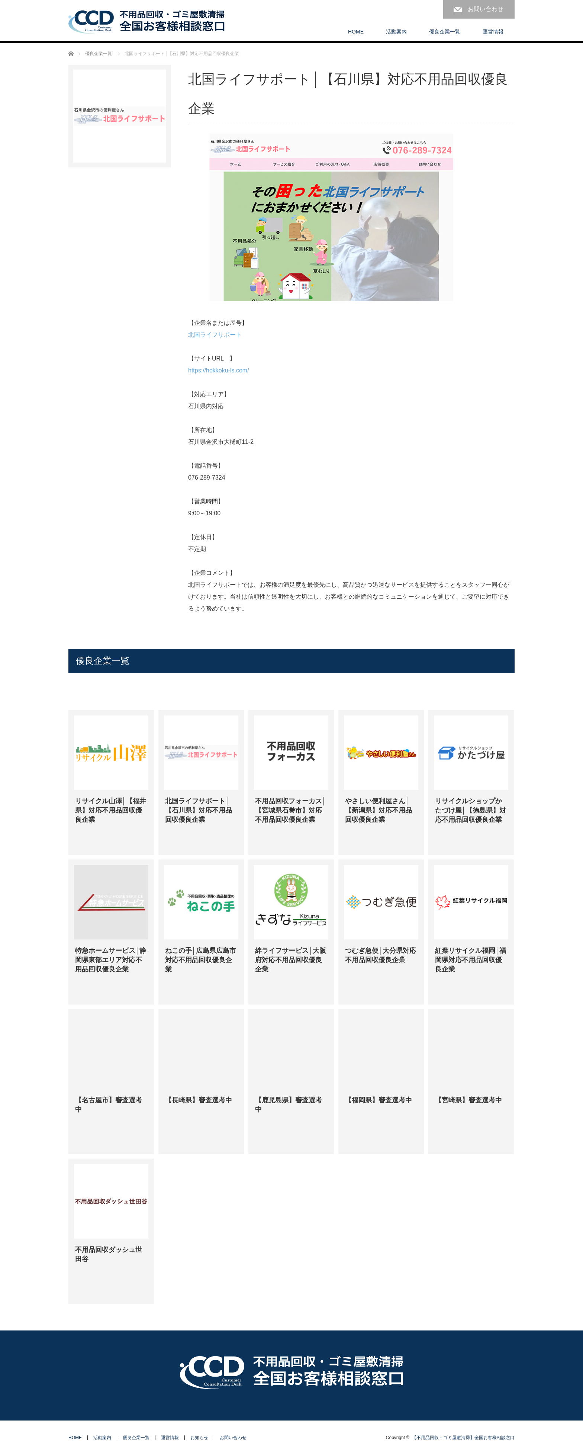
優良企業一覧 (444, 32)
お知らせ (199, 1437)
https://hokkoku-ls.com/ (218, 370)
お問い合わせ (485, 9)
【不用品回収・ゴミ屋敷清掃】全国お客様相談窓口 (463, 1437)
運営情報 (493, 32)
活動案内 (396, 32)
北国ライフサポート (215, 335)
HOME (356, 32)
